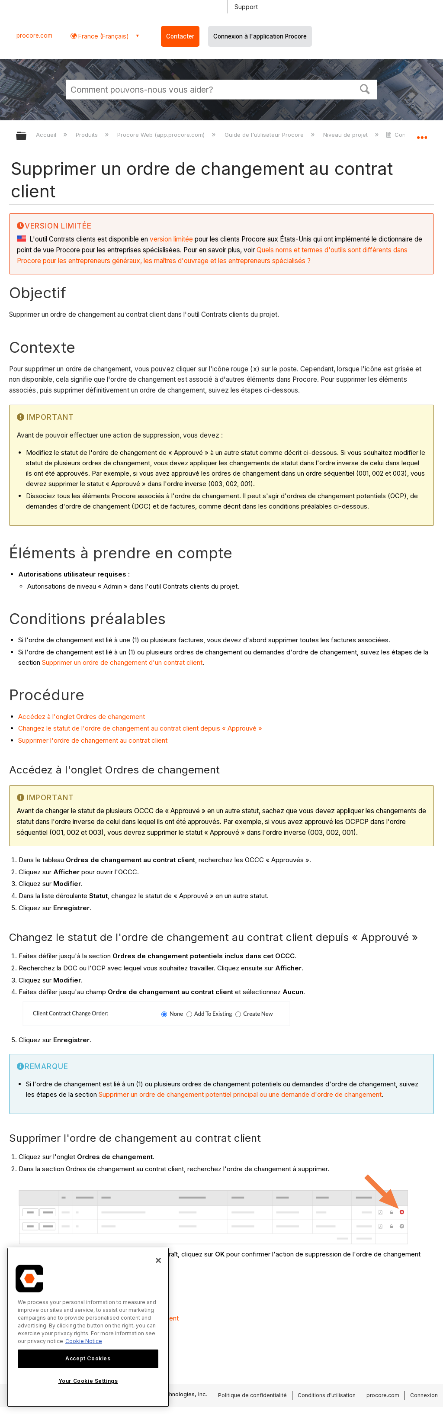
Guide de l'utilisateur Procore (265, 134)
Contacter (180, 36)
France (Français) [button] (103, 36)
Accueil (47, 134)
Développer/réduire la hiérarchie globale (26, 136)
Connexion (424, 1395)
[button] (365, 88)
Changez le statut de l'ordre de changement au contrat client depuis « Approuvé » (140, 728)
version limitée (171, 239)
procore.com (34, 35)
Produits (88, 134)
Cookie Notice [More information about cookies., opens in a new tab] (83, 1341)
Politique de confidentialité (252, 1395)
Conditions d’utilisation (327, 1395)
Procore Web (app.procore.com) (161, 134)
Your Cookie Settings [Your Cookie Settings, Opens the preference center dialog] (88, 1381)
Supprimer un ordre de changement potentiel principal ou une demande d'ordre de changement (240, 1094)
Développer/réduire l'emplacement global (422, 133)
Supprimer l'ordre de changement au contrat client (92, 740)
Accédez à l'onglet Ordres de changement (81, 716)
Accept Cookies (87, 1358)
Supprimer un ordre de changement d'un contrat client (122, 662)
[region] (88, 1327)
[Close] (158, 1260)
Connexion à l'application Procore (260, 36)
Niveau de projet (346, 134)
